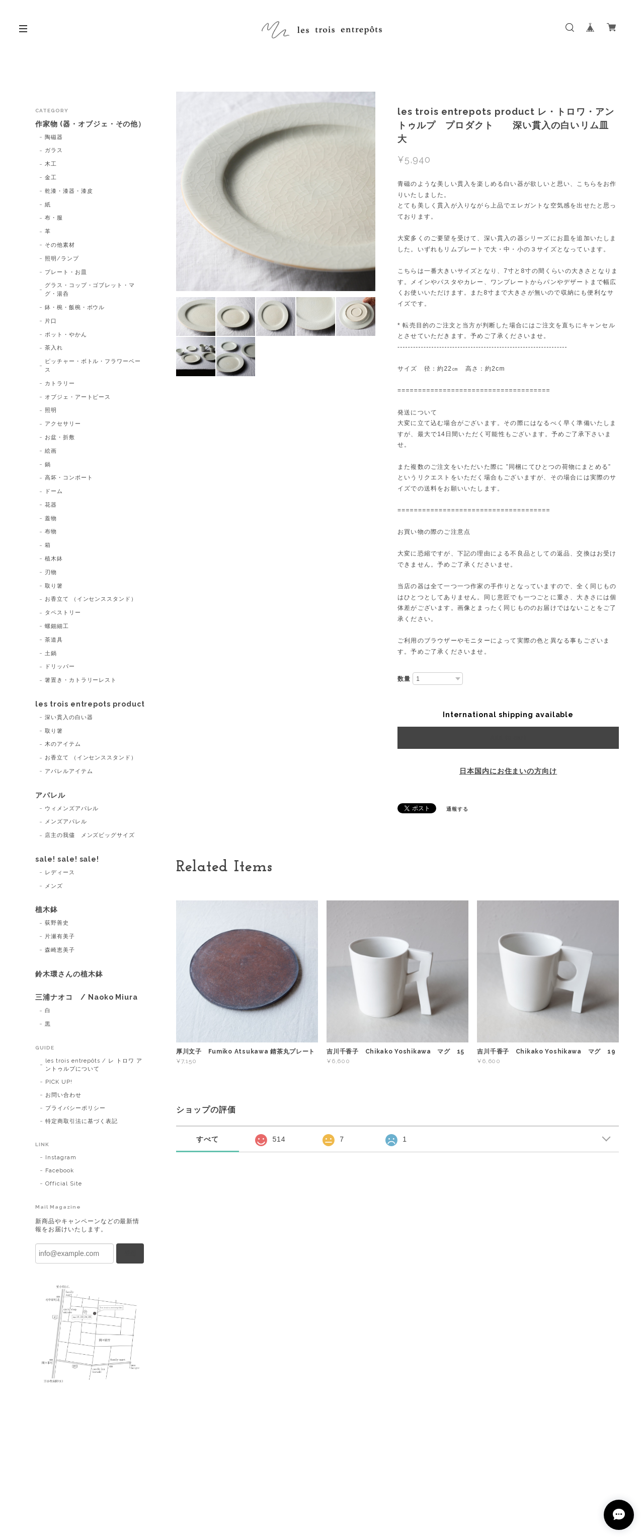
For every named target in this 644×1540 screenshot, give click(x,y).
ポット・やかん (66, 334)
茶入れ (54, 347)
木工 (51, 164)
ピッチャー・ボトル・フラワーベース (93, 365)
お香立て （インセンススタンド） (91, 599)
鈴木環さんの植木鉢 (69, 974)
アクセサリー (63, 424)
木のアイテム (63, 744)
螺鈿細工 (57, 626)
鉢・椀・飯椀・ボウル (75, 307)
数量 (404, 678)
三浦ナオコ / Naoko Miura (86, 997)
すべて (207, 1139)
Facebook (59, 1170)
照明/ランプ (62, 258)
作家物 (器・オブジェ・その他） (90, 124)
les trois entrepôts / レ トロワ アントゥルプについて (93, 1065)
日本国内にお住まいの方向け (508, 771)
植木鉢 (54, 558)
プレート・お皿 (66, 272)
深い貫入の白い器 (69, 717)
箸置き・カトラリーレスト (81, 680)
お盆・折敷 (60, 437)
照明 (51, 410)
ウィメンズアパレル (72, 808)
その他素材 (60, 245)
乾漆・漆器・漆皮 (69, 191)
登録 (130, 1253)
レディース (60, 872)
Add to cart (508, 737)
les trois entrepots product (90, 704)
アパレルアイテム (69, 771)
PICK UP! (58, 1082)
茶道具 (54, 640)
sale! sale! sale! (67, 859)
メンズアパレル (66, 821)
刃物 (51, 572)
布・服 (54, 218)
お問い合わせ (63, 1095)
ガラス (54, 150)
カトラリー (60, 383)
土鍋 (51, 653)
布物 (51, 531)
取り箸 (54, 586)
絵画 (51, 451)
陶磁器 (54, 137)
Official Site (63, 1183)
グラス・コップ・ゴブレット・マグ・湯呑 (90, 289)
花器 (51, 505)
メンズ (54, 886)
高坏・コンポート (69, 477)
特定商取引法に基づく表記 (81, 1121)
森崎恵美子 (60, 950)
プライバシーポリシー (75, 1108)
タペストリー (63, 612)
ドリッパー (60, 666)
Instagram (60, 1157)
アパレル (50, 795)
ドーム (54, 491)
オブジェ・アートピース (78, 397)
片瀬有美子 (60, 936)
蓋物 (51, 518)
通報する (457, 809)
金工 (51, 177)
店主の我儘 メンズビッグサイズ (90, 835)
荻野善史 (57, 923)
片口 (51, 321)
